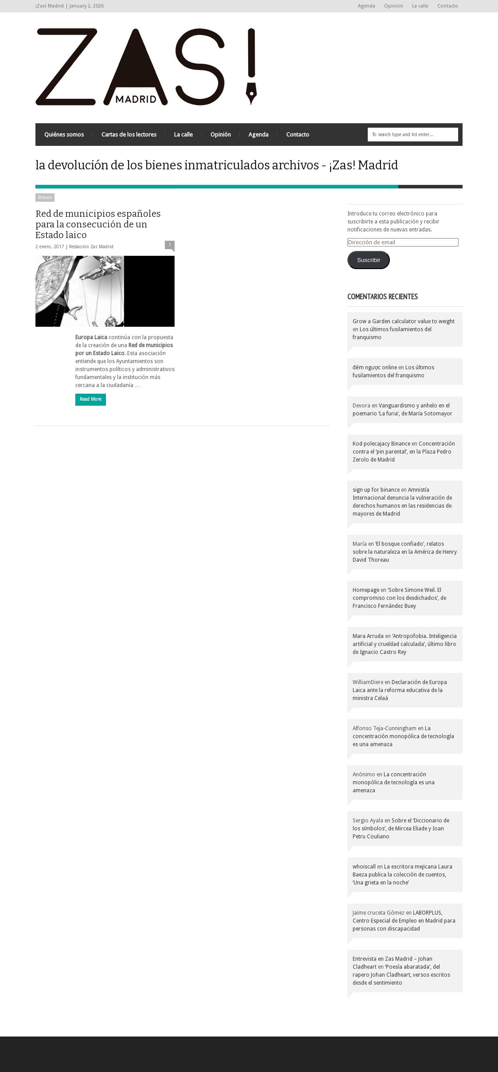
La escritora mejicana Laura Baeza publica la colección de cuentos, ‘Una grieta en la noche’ (402, 875)
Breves (45, 197)
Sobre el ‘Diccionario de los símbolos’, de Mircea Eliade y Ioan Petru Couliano (401, 829)
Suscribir (369, 260)
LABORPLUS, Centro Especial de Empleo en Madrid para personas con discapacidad (404, 921)
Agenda (366, 6)
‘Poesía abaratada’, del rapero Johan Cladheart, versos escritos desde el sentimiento (401, 975)
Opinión (393, 6)
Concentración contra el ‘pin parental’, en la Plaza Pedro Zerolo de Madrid (404, 452)
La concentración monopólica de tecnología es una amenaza (403, 736)
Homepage (366, 590)
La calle (420, 6)
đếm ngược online (375, 367)
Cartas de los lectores (128, 134)
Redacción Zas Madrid (91, 246)
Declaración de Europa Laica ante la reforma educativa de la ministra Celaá (400, 690)
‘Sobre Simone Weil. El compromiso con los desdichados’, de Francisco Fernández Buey (399, 598)
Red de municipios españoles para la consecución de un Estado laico (98, 224)
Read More (90, 399)
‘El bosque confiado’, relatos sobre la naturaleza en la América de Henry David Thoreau (405, 552)
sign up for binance (376, 490)
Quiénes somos (64, 134)
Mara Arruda (368, 636)
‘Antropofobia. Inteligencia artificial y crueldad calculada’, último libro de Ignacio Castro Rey (405, 644)
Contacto (447, 6)
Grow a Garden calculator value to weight (404, 321)
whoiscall (364, 867)
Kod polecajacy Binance (381, 444)
